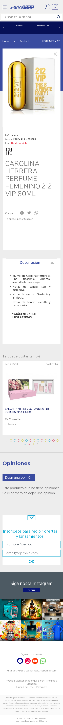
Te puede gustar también (19, 219)
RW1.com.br (43, 721)
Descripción (37, 263)
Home (6, 41)
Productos (26, 41)
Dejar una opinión (18, 478)
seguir (31, 590)
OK (31, 561)
